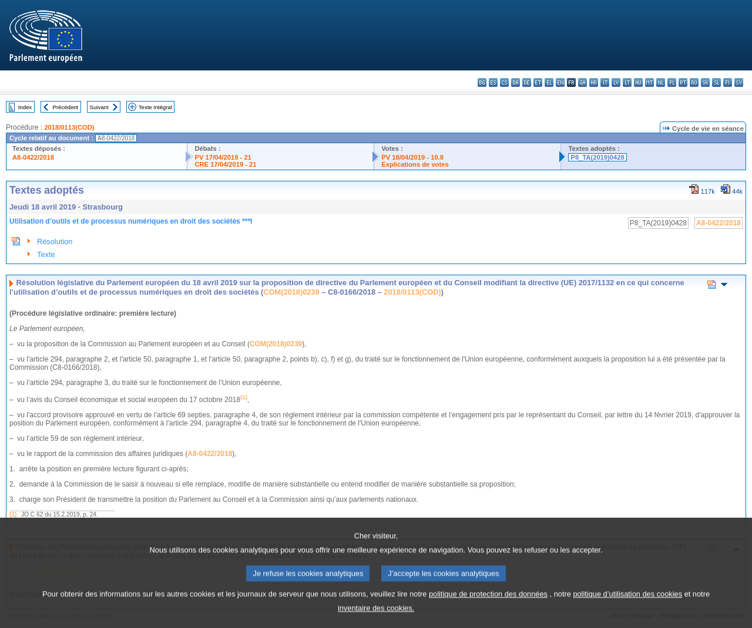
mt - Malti (649, 82)
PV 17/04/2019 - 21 (222, 157)
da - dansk (515, 82)
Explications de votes (414, 164)
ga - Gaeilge (582, 82)
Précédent (66, 107)
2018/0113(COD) (69, 127)
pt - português (683, 82)
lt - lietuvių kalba (627, 82)
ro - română (694, 82)
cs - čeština (504, 82)
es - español (493, 82)
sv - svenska (738, 82)
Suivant (99, 107)
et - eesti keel (537, 82)
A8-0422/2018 (33, 157)
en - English (560, 82)
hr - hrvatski (593, 82)
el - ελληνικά (549, 82)
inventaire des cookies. (376, 619)
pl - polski (671, 82)
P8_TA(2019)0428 (597, 157)
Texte (46, 254)
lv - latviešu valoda (616, 82)
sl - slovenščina (716, 82)
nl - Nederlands (660, 82)
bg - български (482, 82)
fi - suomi (727, 82)
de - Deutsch (526, 82)
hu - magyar (638, 82)
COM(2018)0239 (291, 292)
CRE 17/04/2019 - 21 (225, 164)
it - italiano (604, 82)
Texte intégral (155, 107)
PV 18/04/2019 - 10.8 (412, 157)
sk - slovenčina (705, 82)
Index (25, 107)
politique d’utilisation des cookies (627, 605)
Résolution (54, 241)
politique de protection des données (488, 605)
